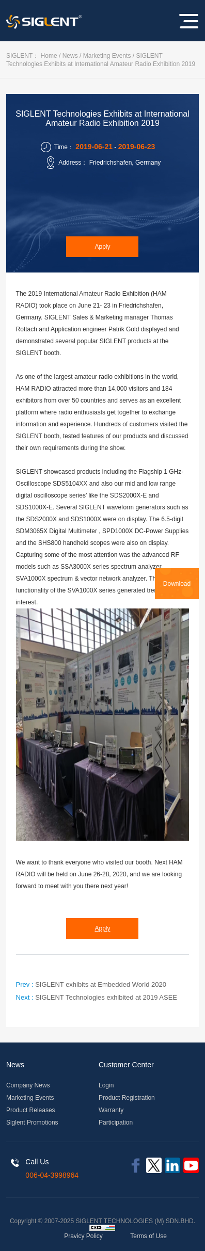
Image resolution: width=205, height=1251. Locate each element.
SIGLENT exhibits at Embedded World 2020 (100, 984)
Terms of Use (148, 1236)
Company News (28, 1085)
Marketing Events (107, 55)
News (70, 55)
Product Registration (127, 1097)
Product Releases (30, 1110)
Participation (116, 1122)
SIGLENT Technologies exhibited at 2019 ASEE (106, 997)
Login (106, 1085)
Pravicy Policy (83, 1236)
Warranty (111, 1110)
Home (49, 55)
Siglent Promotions (32, 1122)
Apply (102, 246)
